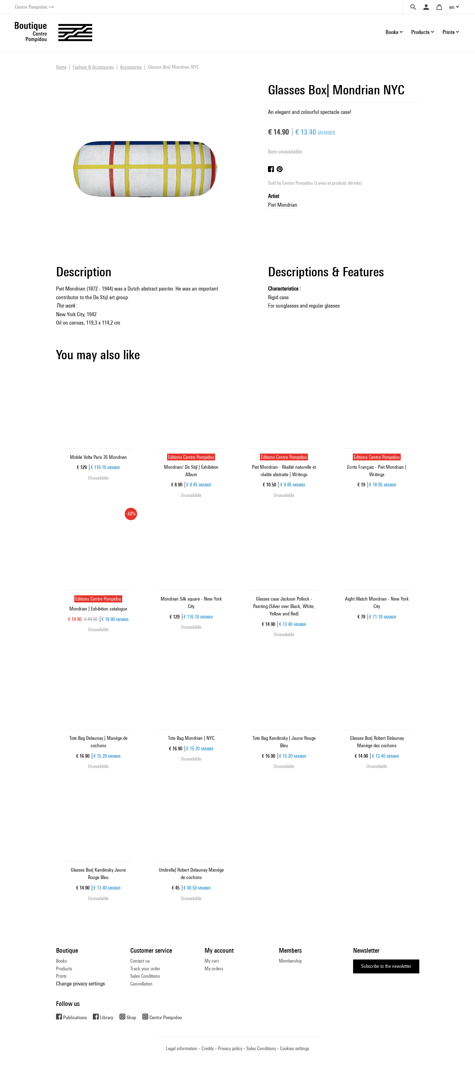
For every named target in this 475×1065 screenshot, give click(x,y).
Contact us (140, 961)
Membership (290, 961)
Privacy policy (230, 1048)
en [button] (452, 7)
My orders (214, 969)
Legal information (181, 1048)
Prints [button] (449, 32)
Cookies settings (294, 1048)
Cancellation (141, 984)
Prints (61, 976)
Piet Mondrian (282, 204)
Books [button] (392, 32)
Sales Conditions (145, 976)
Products (64, 969)
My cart (212, 961)
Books (61, 961)
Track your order (145, 969)
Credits (207, 1048)
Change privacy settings (80, 983)
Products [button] (420, 32)
